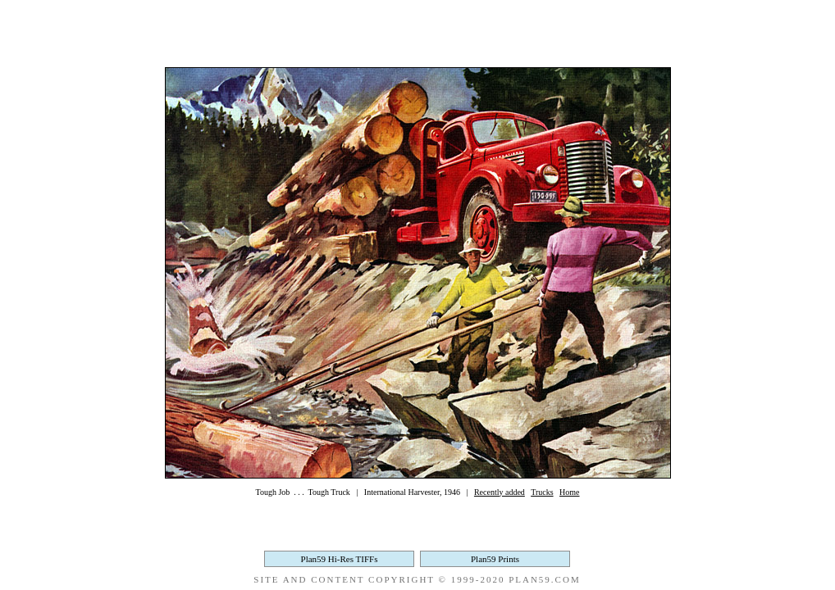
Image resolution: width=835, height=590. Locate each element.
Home (569, 492)
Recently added (499, 492)
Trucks (542, 492)
